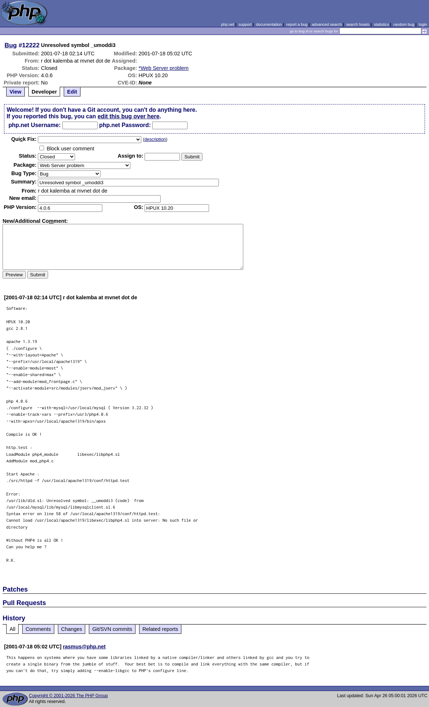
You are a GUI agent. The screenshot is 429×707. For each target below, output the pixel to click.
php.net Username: (34, 125)
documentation (269, 24)
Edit (72, 92)
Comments (38, 629)
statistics (381, 24)
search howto (357, 24)
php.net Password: (125, 125)
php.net (227, 24)
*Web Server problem (164, 68)
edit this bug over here (129, 116)
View (15, 92)
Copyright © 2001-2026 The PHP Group (68, 695)
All (12, 629)
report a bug (296, 24)
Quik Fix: (24, 139)
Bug (11, 45)
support (245, 24)
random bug (403, 24)
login (423, 24)
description (155, 139)
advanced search (327, 24)
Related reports (160, 629)
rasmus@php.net (84, 646)
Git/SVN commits (112, 629)
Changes (71, 629)
